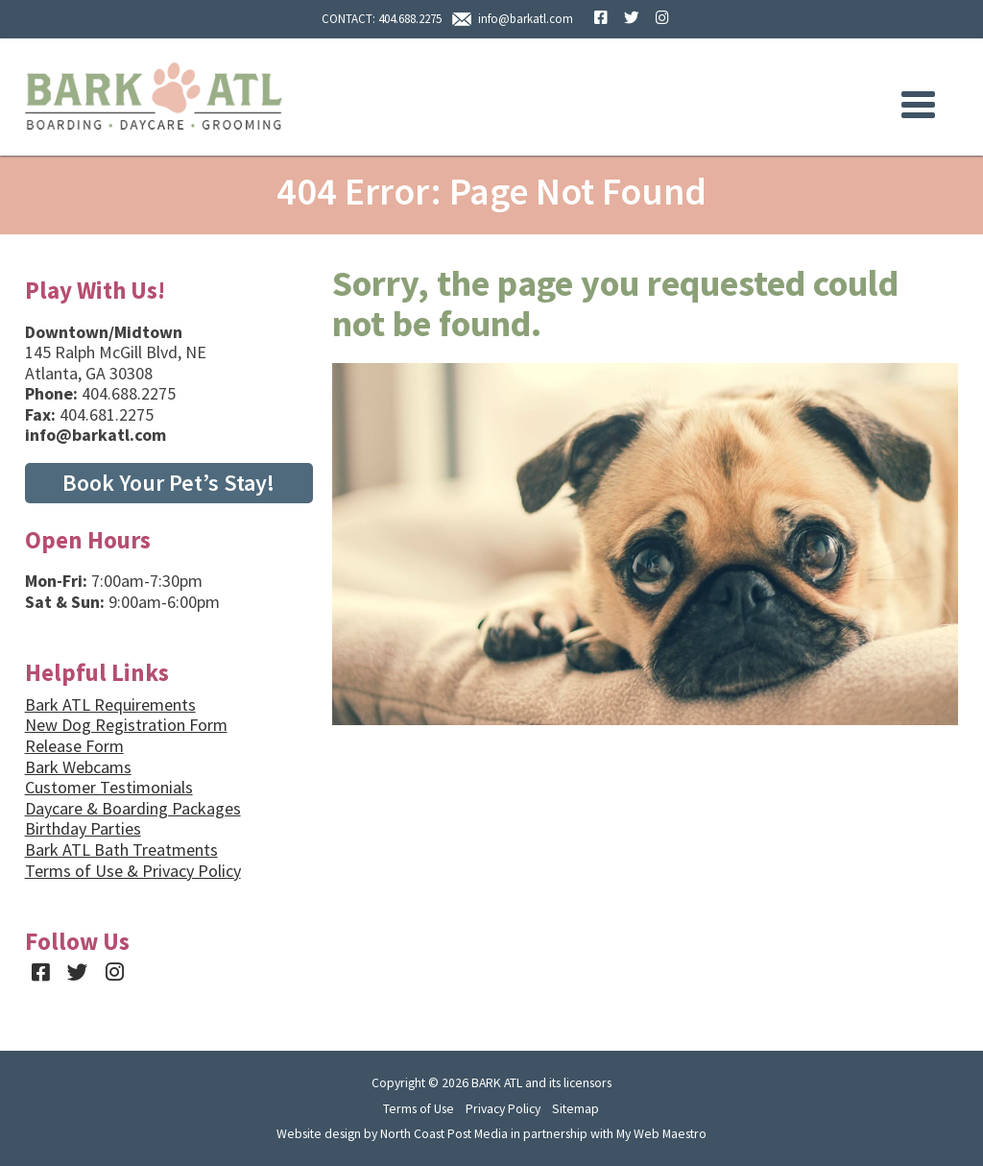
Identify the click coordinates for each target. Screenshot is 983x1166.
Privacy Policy (503, 1108)
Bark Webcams (78, 767)
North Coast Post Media (444, 1133)
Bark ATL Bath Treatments (121, 849)
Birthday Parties (83, 828)
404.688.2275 (410, 19)
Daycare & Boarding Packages (133, 808)
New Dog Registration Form (126, 725)
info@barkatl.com (525, 19)
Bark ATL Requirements (110, 704)
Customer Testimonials (109, 787)
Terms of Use (418, 1108)
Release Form (74, 746)
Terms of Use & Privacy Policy (133, 871)
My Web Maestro (661, 1133)
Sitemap (575, 1108)
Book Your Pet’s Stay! (168, 483)
